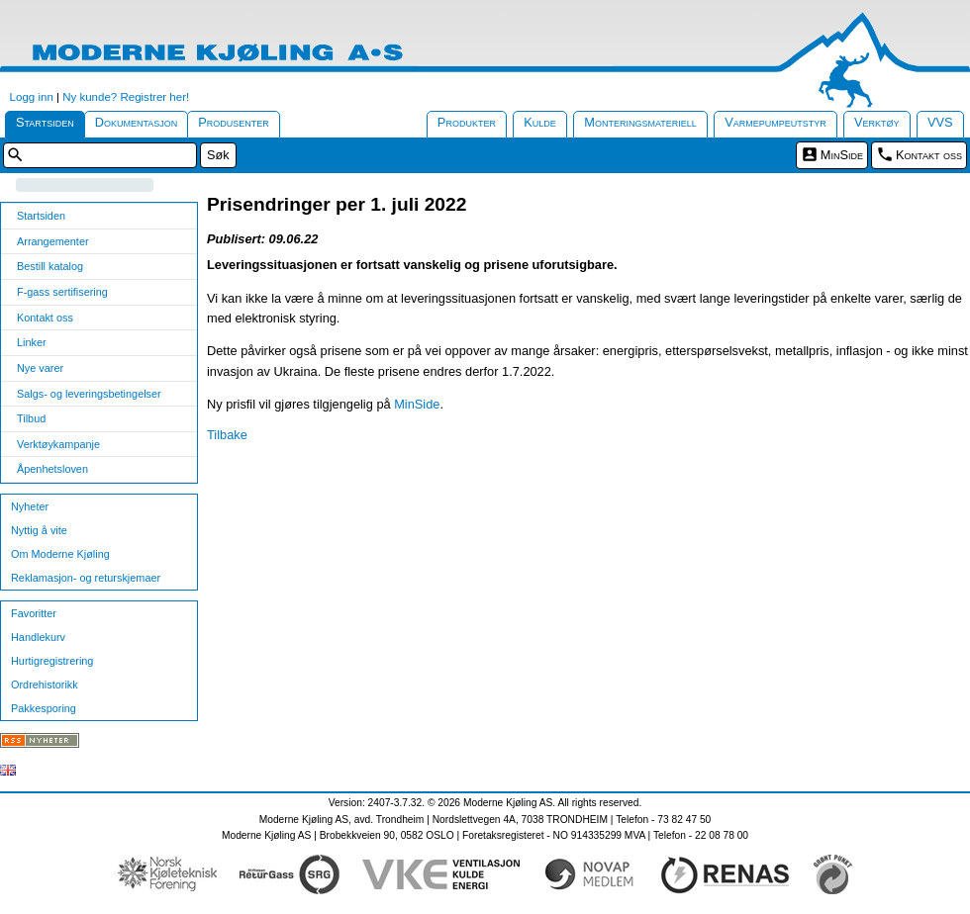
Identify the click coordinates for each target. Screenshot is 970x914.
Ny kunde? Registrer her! (125, 97)
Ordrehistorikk (44, 684)
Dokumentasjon (136, 122)
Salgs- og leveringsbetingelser (89, 394)
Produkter (466, 122)
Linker (32, 342)
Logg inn (31, 97)
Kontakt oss (929, 154)
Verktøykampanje (58, 444)
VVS (940, 122)
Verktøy (877, 122)
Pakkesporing (43, 708)
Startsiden (45, 122)
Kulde (540, 122)
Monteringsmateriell (640, 122)
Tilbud (31, 418)
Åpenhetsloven (52, 469)
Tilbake (227, 434)
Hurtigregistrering (52, 661)
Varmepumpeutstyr (775, 122)
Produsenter (233, 122)
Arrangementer (53, 241)
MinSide (842, 154)
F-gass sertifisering (62, 292)
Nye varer (40, 368)
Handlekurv (38, 637)
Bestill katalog (50, 266)
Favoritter (33, 613)
